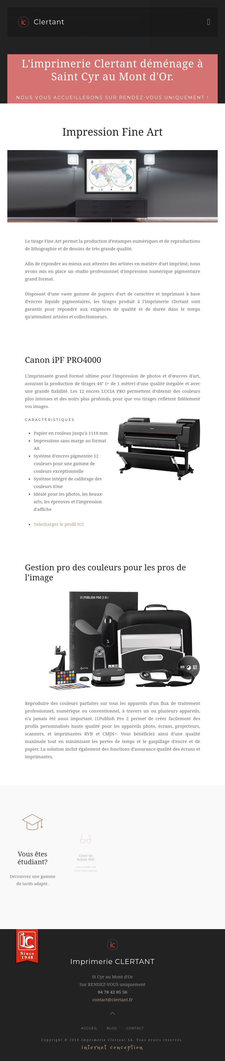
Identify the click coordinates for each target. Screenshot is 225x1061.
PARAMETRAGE (103, 40)
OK (134, 40)
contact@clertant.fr (112, 999)
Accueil (89, 1028)
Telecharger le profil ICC (59, 524)
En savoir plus (156, 18)
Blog (112, 1028)
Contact (135, 1028)
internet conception (112, 1047)
